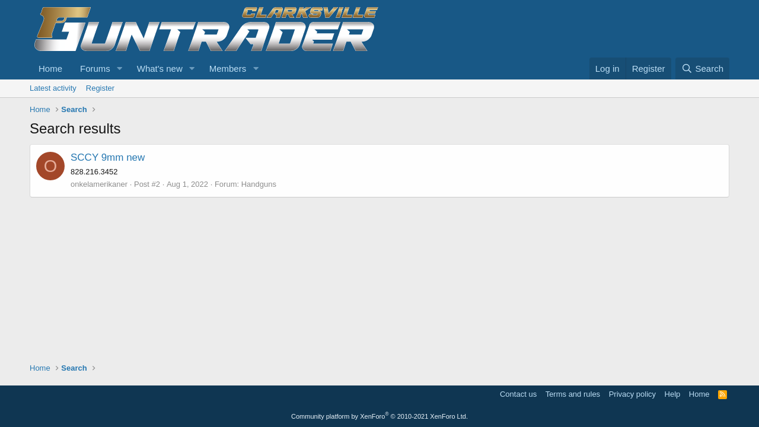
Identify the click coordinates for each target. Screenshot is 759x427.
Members (228, 68)
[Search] (702, 68)
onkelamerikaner (99, 184)
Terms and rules (573, 394)
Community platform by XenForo (379, 416)
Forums (95, 68)
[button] (119, 68)
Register (100, 88)
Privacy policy (632, 394)
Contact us (518, 394)
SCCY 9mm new (108, 157)
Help (673, 394)
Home (50, 68)
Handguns (258, 184)
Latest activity (53, 88)
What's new (160, 68)
